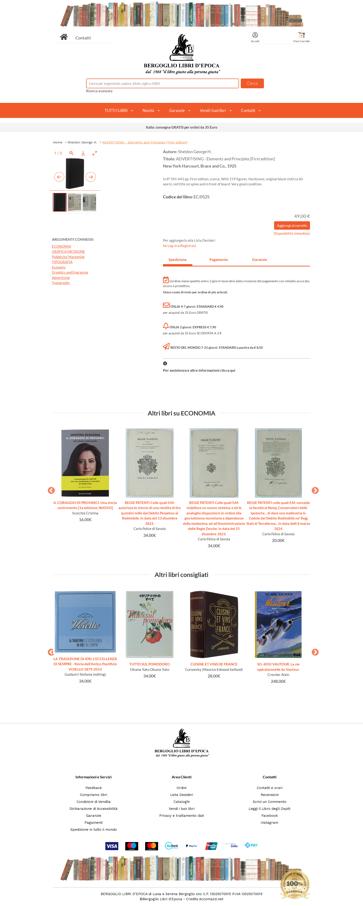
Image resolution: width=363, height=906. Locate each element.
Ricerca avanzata (99, 91)
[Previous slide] (59, 177)
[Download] (83, 153)
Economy (59, 267)
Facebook (269, 816)
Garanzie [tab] (259, 259)
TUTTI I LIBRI (116, 110)
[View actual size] (71, 153)
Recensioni (270, 795)
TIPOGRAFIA (62, 262)
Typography (61, 283)
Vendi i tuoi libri (213, 110)
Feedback (93, 788)
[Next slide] (91, 177)
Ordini (181, 788)
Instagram (269, 822)
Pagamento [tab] (219, 259)
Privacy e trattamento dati (181, 816)
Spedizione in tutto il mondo (93, 829)
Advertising (61, 278)
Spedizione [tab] (178, 259)
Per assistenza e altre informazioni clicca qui (199, 370)
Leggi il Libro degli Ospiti (269, 809)
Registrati (188, 246)
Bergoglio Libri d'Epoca (162, 899)
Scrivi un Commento (269, 802)
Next (313, 489)
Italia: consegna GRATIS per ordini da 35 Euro (181, 127)
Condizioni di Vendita (94, 802)
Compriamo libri (93, 795)
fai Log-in (170, 246)
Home (57, 142)
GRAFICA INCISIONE (68, 251)
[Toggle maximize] (94, 153)
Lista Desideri (181, 795)
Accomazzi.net (211, 899)
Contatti (83, 37)
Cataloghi (182, 802)
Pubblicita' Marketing (68, 257)
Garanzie (177, 110)
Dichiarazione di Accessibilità (93, 809)
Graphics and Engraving (70, 272)
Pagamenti (93, 822)
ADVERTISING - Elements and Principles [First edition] (144, 142)
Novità (148, 110)
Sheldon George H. (82, 142)
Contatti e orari (269, 788)
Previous (49, 489)
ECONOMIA (61, 246)
